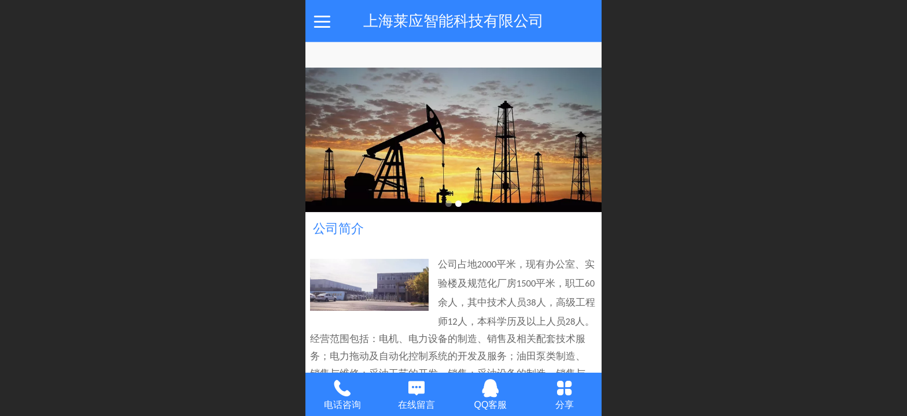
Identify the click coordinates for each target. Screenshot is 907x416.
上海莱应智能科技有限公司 (453, 21)
